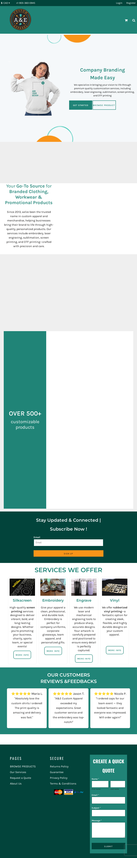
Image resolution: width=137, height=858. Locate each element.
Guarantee (56, 772)
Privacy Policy (58, 777)
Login (119, 2)
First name (96, 789)
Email (37, 537)
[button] (6, 3)
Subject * (96, 808)
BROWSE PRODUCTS (23, 766)
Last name (114, 789)
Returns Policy (59, 766)
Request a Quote (20, 777)
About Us (16, 783)
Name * (95, 779)
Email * (95, 795)
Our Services (18, 772)
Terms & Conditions (63, 783)
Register (131, 2)
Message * (97, 820)
